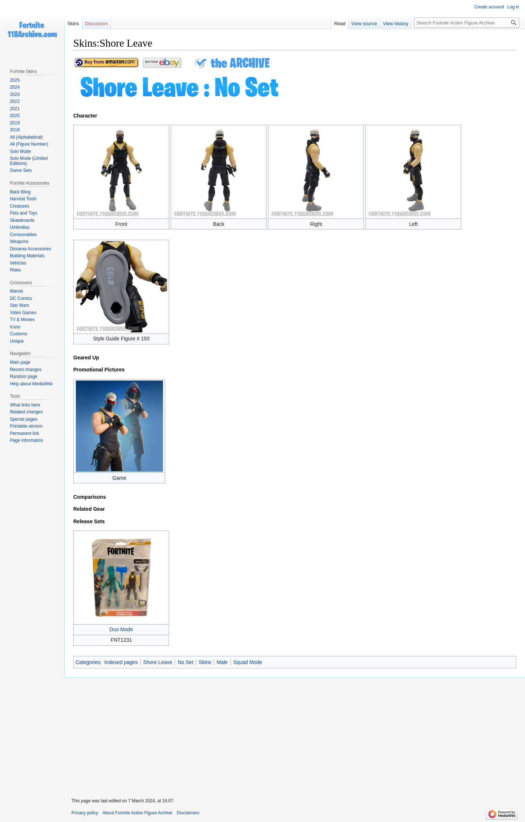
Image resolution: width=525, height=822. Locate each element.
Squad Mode (247, 662)
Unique (17, 341)
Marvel (16, 291)
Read (340, 23)
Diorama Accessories (30, 248)
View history (395, 23)
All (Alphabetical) (26, 137)
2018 (15, 129)
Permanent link (24, 433)
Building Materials (27, 255)
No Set (185, 662)
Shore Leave (157, 662)
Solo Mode (20, 151)
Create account (489, 6)
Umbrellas (20, 227)
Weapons (19, 241)
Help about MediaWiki (31, 383)
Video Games (23, 312)
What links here (25, 405)
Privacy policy (84, 812)
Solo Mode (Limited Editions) (28, 161)
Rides (15, 270)
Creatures (19, 206)
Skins (205, 662)
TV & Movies (22, 319)
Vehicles (18, 263)
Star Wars (19, 305)
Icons (15, 326)
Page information (26, 440)
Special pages (23, 419)
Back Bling (20, 191)
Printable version (26, 426)
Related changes (26, 411)
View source (364, 23)
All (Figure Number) (29, 144)
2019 (15, 123)
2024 (15, 87)
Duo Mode (121, 629)
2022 (15, 101)
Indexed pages (121, 662)
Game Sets (21, 170)
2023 (15, 94)
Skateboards (22, 220)
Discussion (96, 23)
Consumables (23, 234)
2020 (15, 115)
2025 (15, 80)
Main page (20, 362)
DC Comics (21, 298)
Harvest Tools (23, 198)
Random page (23, 376)
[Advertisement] (294, 733)
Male (222, 662)
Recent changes (26, 369)
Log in (513, 6)
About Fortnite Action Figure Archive (137, 812)
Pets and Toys (23, 213)
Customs (18, 333)
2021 (15, 108)
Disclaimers (188, 812)
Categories (87, 662)
